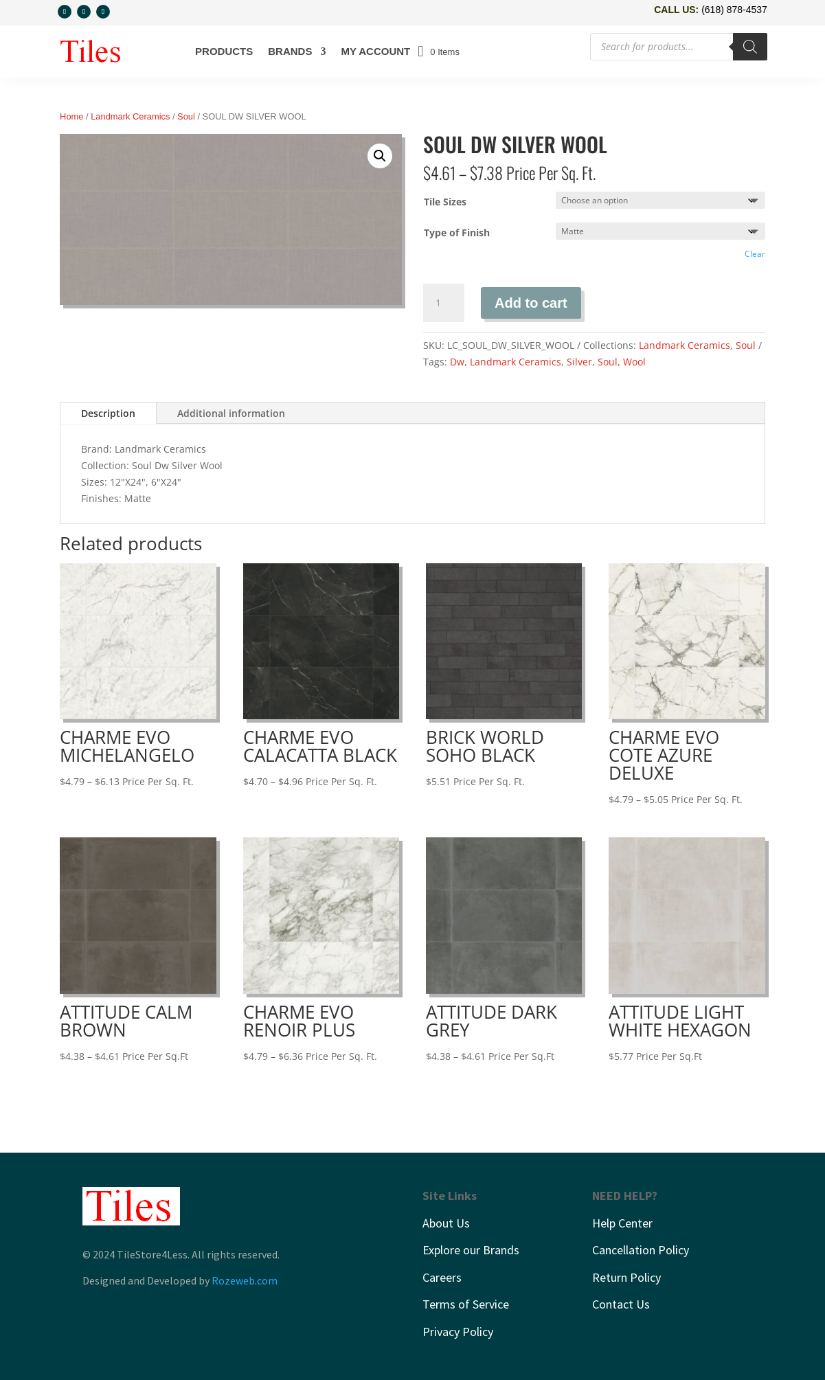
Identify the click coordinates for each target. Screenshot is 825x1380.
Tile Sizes (445, 201)
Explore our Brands (470, 1250)
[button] (380, 156)
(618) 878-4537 (734, 9)
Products (224, 51)
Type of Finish (457, 232)
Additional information (231, 413)
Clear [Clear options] (755, 254)
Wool (634, 361)
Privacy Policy (457, 1331)
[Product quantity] (443, 303)
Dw (457, 361)
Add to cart (531, 302)
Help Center (622, 1223)
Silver (579, 361)
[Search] (750, 46)
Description (108, 413)
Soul (186, 116)
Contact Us (621, 1305)
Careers (442, 1277)
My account (375, 51)
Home (71, 116)
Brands (290, 51)
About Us (446, 1223)
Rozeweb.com (245, 1280)
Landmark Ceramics (130, 116)
